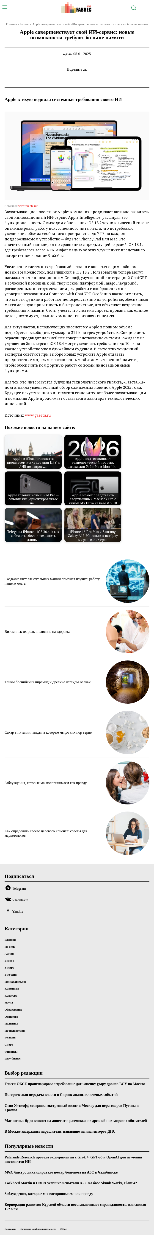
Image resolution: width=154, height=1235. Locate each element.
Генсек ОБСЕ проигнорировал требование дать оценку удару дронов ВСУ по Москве (75, 1084)
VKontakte (20, 900)
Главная (11, 24)
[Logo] (77, 7)
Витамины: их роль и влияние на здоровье (37, 631)
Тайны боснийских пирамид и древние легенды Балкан (48, 682)
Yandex (17, 911)
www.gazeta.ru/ (28, 206)
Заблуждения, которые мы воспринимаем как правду (46, 783)
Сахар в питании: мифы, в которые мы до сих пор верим (48, 732)
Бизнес (24, 24)
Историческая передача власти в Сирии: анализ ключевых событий (61, 1095)
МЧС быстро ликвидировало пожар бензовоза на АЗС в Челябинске (61, 1172)
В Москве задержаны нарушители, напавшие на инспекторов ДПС (60, 1131)
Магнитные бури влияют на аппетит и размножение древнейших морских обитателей (76, 1121)
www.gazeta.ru (38, 415)
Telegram (19, 888)
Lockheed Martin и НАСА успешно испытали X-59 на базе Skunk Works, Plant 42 (71, 1183)
